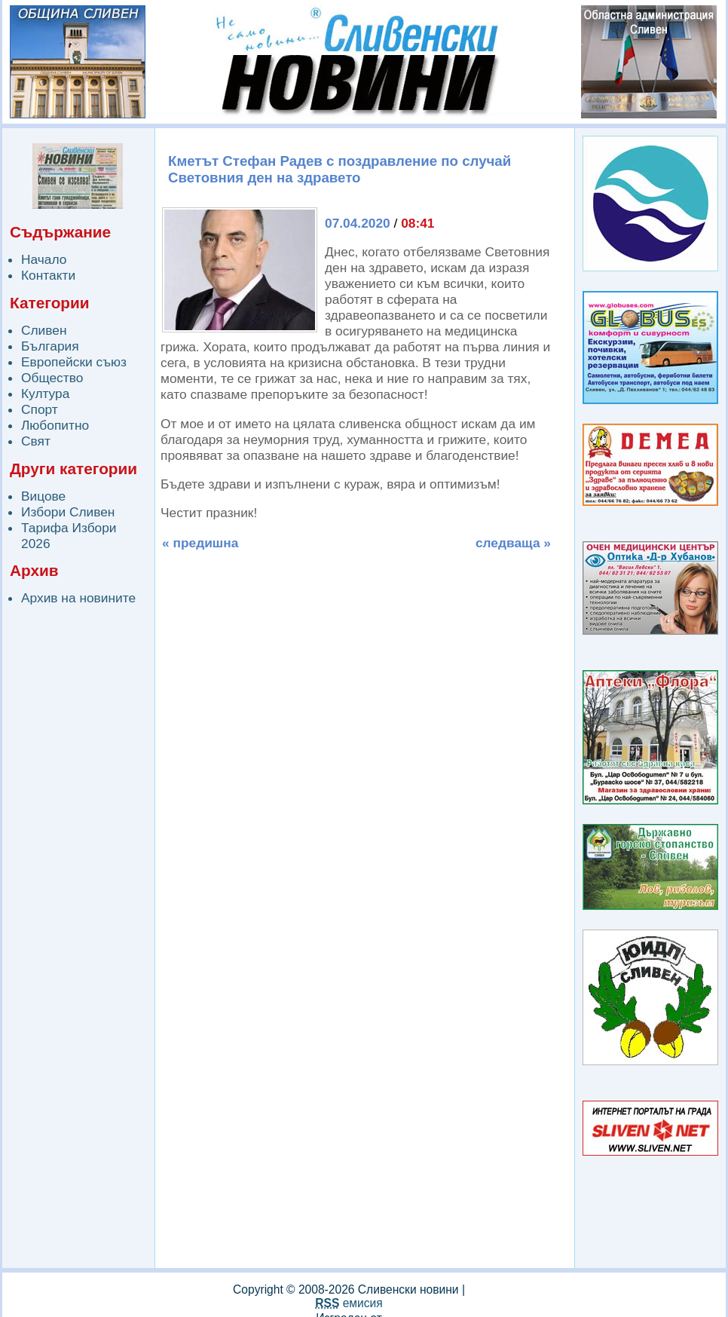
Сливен (44, 330)
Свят (35, 441)
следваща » (513, 542)
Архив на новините (78, 597)
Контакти (48, 275)
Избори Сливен (68, 511)
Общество (52, 377)
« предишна (200, 542)
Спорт (39, 409)
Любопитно (55, 425)
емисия (348, 1303)
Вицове (43, 496)
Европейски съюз (74, 361)
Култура (45, 393)
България (50, 346)
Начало (43, 259)
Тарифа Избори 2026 (69, 535)
